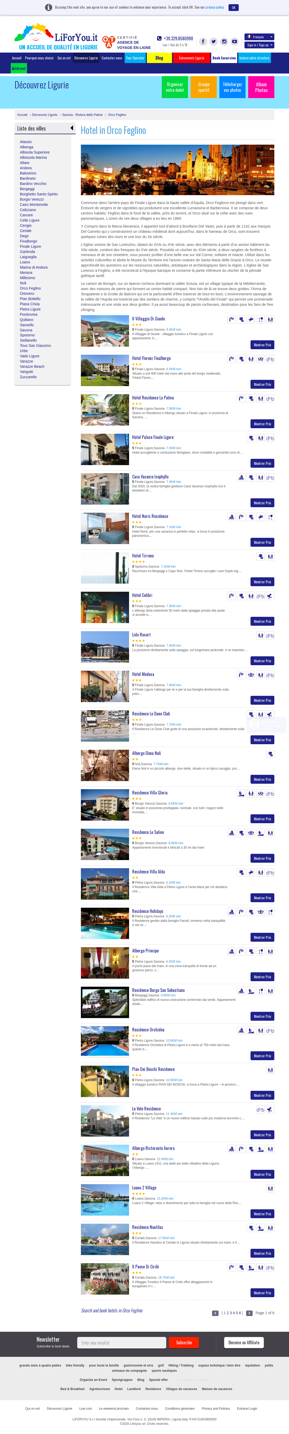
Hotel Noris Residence (150, 516)
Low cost (85, 1408)
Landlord (134, 1389)
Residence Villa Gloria (150, 792)
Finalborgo (28, 241)
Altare (25, 163)
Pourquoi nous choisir (39, 57)
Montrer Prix (262, 344)
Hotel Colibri (142, 595)
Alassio (26, 142)
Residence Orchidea (148, 1029)
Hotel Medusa (143, 674)
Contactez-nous (112, 57)
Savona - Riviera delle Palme (82, 115)
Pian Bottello (30, 299)
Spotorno (27, 335)
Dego (24, 236)
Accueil (16, 57)
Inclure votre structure (255, 57)
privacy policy (214, 7)
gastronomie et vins (138, 1365)
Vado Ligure (29, 356)
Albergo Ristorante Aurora (153, 1148)
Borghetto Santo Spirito (39, 194)
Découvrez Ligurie (86, 57)
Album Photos (261, 87)
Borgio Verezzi (31, 199)
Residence (153, 1389)
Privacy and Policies (216, 1408)
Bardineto (28, 178)
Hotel (119, 1389)
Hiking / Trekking (181, 1365)
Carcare (26, 215)
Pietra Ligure (30, 309)
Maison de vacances (217, 1389)
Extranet (19, 68)
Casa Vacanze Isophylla (150, 476)
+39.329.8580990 (175, 39)
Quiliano (26, 320)
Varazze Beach (32, 366)
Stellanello (28, 340)
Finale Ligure (30, 246)
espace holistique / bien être (219, 1365)
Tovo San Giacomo (35, 345)
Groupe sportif (203, 87)
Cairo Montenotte (34, 204)
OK (233, 7)
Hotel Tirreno (143, 555)
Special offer (158, 1380)
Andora (26, 168)
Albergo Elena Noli (146, 753)
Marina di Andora (34, 267)
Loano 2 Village (144, 1187)
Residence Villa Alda (148, 871)
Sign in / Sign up (260, 45)
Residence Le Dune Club (151, 713)
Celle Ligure (30, 220)
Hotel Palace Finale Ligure (153, 437)
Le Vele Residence (146, 1108)
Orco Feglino (116, 115)
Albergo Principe (145, 950)
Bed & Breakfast (72, 1389)
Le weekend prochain (114, 1408)
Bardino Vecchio (33, 184)
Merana (26, 272)
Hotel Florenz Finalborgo (151, 358)
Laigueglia (28, 257)
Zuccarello (28, 377)
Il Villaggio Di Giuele (148, 318)
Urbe (24, 351)
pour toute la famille (104, 1365)
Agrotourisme (99, 1389)
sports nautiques (164, 1371)
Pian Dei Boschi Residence (153, 1069)
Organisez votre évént (175, 87)
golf (161, 1365)
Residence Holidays (147, 911)
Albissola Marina (33, 157)
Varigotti (26, 372)
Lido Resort (141, 634)
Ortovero (27, 293)
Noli (23, 283)
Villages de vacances (181, 1389)
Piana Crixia (30, 304)
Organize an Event (93, 1380)
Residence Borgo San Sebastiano (158, 990)
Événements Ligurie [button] (191, 57)
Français (260, 36)
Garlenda (27, 252)
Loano (25, 262)
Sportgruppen (122, 1380)
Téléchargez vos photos (232, 87)
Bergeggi (27, 189)
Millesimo (27, 278)
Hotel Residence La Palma (153, 397)
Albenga (26, 147)
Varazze (26, 361)
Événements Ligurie (193, 1380)
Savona (26, 330)
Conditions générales (180, 1408)
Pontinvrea (28, 314)
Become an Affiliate (244, 1342)
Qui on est (64, 57)
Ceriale (25, 231)
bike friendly (75, 1365)
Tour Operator (135, 57)
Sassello (27, 325)
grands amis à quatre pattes (40, 1365)
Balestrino (28, 173)
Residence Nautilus (147, 1227)
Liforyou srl (138, 1424)
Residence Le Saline (148, 832)
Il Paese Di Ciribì (145, 1266)
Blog (140, 1380)
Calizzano (28, 210)
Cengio (25, 225)
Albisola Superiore (35, 152)
